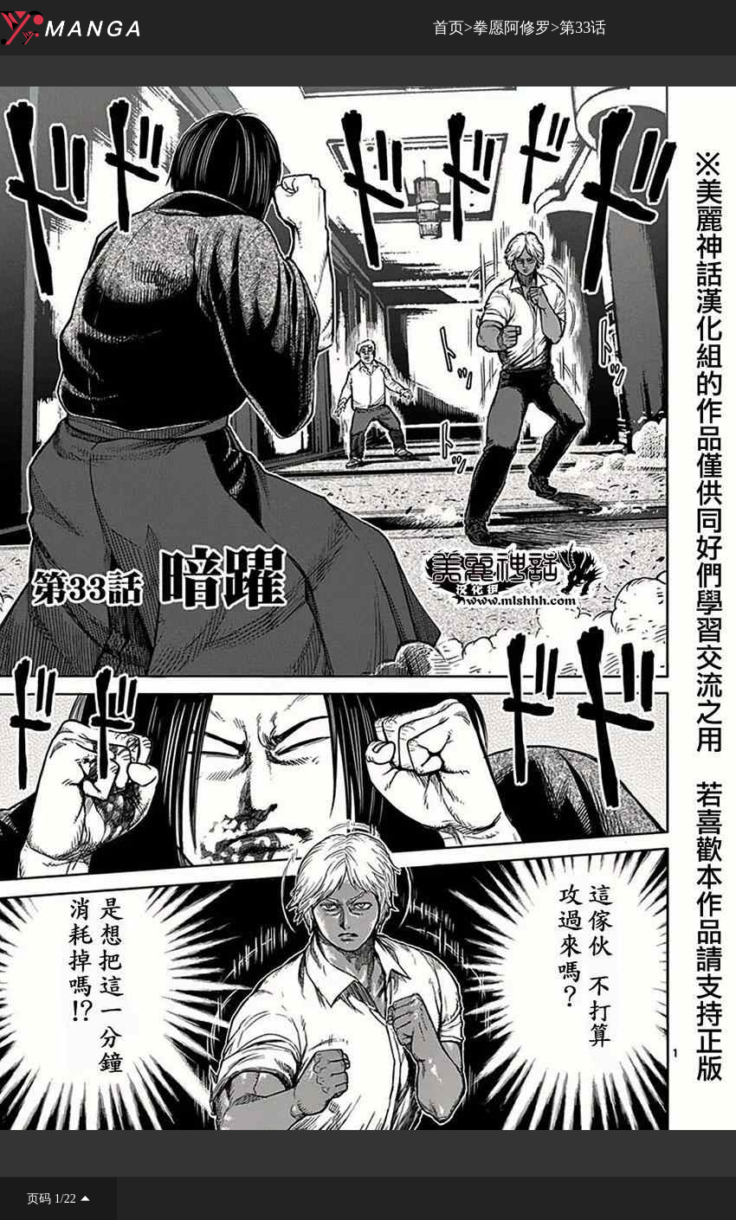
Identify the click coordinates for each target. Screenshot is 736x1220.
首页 (448, 27)
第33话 (582, 27)
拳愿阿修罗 (512, 27)
